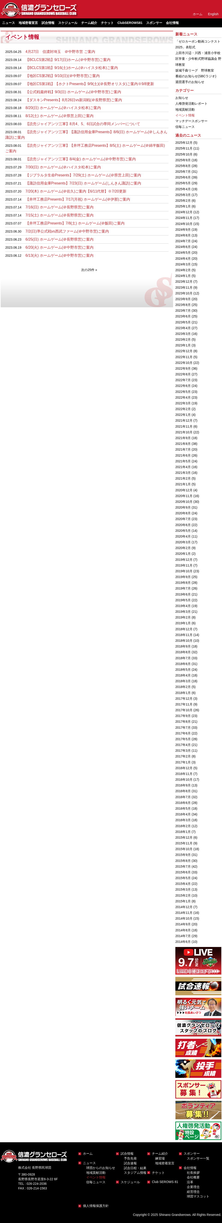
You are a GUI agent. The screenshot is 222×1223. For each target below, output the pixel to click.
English (213, 14)
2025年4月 (183, 189)
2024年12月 (184, 212)
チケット (107, 23)
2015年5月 (183, 878)
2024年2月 (183, 270)
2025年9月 (183, 160)
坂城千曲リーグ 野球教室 (194, 70)
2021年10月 (184, 432)
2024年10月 (184, 224)
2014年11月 (184, 913)
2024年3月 (183, 264)
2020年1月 (183, 553)
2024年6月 (183, 247)
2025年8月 (183, 166)
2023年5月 (183, 322)
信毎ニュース (185, 127)
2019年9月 (183, 577)
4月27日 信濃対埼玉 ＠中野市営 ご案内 (60, 52)
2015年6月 (183, 872)
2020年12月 (184, 490)
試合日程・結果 (135, 1168)
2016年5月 (183, 808)
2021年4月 (183, 467)
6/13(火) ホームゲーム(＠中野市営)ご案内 (60, 255)
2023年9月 (183, 299)
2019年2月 (183, 617)
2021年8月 (183, 444)
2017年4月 (183, 745)
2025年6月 (183, 177)
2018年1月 (183, 693)
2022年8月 (183, 374)
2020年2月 (183, 548)
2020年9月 (183, 507)
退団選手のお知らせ (189, 82)
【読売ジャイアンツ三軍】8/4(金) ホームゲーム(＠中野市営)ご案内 (81, 159)
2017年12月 (184, 698)
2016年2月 (183, 826)
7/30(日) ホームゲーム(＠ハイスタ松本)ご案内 (63, 167)
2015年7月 (183, 866)
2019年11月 (184, 565)
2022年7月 (183, 380)
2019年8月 (183, 582)
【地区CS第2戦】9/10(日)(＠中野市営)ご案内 (63, 76)
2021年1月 (183, 484)
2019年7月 (183, 588)
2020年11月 (184, 496)
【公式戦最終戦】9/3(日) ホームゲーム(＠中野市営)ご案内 (73, 92)
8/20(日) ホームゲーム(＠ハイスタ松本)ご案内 (63, 108)
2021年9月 (183, 438)
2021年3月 (183, 473)
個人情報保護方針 (96, 1206)
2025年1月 (183, 206)
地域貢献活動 (185, 109)
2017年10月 (184, 710)
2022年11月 (184, 357)
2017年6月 (183, 733)
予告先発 (130, 1158)
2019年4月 (183, 606)
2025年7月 (183, 171)
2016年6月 (183, 803)
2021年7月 (183, 449)
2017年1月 (183, 762)
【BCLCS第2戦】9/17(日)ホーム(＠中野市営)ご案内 (68, 60)
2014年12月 (184, 907)
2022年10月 (184, 363)
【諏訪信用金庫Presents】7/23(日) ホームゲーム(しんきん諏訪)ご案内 (83, 183)
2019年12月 (184, 559)
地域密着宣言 (28, 23)
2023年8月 (183, 305)
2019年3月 (183, 611)
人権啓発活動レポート (191, 103)
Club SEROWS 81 (165, 1182)
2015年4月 (183, 884)
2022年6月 (183, 386)
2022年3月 (183, 403)
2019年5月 (183, 600)
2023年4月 (183, 328)
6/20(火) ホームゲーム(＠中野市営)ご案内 (60, 247)
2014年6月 (183, 942)
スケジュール (67, 23)
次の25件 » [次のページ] (89, 270)
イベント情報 (185, 115)
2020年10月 (184, 502)
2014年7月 (183, 936)
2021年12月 (184, 420)
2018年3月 (183, 681)
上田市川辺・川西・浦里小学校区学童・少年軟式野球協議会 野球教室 (198, 58)
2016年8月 (183, 791)
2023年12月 (184, 281)
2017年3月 (183, 750)
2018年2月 (183, 687)
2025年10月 (184, 154)
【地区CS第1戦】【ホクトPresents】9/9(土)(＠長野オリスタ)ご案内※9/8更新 (90, 84)
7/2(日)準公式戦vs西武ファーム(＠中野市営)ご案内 (67, 231)
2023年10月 (184, 293)
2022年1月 (183, 415)
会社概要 (193, 1177)
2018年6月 (183, 664)
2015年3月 (183, 889)
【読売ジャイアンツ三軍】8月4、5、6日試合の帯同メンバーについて (83, 124)
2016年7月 (183, 797)
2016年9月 (183, 785)
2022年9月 (183, 368)
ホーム (197, 14)
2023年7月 (183, 310)
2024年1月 (183, 276)
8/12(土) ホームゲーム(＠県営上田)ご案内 (60, 116)
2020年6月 (183, 525)
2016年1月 (183, 832)
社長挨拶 (193, 1172)
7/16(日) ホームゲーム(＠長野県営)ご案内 (60, 207)
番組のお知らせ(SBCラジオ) (195, 76)
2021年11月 (184, 426)
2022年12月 (184, 351)
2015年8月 (183, 861)
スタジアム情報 (135, 1172)
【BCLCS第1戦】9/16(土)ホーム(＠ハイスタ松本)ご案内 (72, 68)
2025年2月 (183, 200)
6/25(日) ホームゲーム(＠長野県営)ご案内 (60, 239)
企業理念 (193, 1187)
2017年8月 (183, 721)
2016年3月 (183, 820)
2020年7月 (183, 519)
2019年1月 (183, 623)
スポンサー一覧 (198, 1158)
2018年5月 (183, 669)
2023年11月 (184, 287)
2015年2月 (183, 895)
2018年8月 (183, 652)
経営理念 (193, 1192)
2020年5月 (183, 530)
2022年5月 (183, 392)
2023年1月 (183, 345)
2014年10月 (184, 918)
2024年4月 (183, 258)
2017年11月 (184, 704)
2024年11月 (184, 218)
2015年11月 (184, 843)
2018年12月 (184, 629)
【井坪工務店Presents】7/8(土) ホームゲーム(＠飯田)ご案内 (75, 223)
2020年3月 (183, 542)
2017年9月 (183, 716)
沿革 (190, 1182)
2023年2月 (183, 339)
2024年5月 (183, 252)
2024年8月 (183, 235)
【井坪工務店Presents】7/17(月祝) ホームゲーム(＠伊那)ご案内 (78, 199)
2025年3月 (183, 195)
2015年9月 (183, 855)
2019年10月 (184, 571)
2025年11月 (184, 148)
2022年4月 (183, 397)
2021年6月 (183, 455)
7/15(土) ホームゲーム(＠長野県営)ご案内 (60, 215)
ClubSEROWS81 (129, 23)
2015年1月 (183, 901)
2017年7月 (183, 727)
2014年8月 (183, 930)
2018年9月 (183, 646)
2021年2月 (183, 478)
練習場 (160, 1158)
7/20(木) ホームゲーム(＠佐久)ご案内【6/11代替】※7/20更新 (76, 191)
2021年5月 (183, 461)
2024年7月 (183, 241)
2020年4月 (183, 536)
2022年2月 (183, 409)
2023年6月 (183, 316)
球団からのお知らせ (100, 1168)
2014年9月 (183, 924)
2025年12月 (184, 142)
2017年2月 (183, 756)
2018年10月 (184, 640)
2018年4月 (183, 675)
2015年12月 (184, 837)
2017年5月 (183, 739)
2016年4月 (183, 814)
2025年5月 (183, 183)
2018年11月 (184, 635)
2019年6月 (183, 594)
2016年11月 (184, 774)
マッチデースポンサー (191, 121)
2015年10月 (184, 849)
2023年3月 (183, 334)
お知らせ (181, 98)
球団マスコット (198, 1196)
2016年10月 (184, 779)
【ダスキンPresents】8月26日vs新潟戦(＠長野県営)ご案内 (74, 100)
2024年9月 (183, 229)
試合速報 (130, 1163)
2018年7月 (183, 658)
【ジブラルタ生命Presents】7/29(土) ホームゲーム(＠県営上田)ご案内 (83, 175)
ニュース (89, 1163)
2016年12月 (184, 768)
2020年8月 (183, 513)
